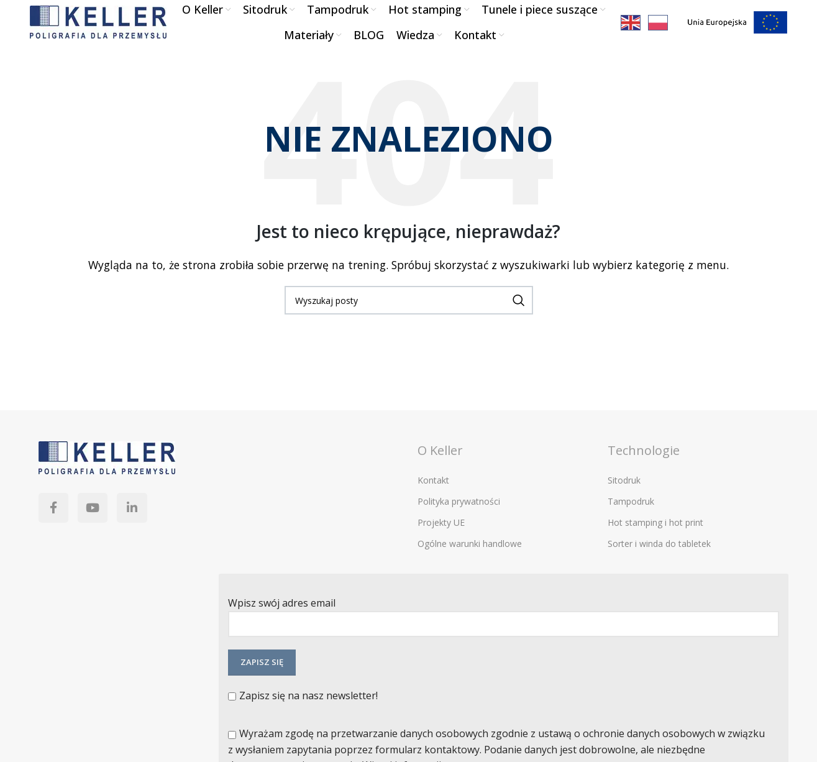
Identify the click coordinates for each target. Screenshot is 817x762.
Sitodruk (624, 497)
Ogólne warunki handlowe (470, 561)
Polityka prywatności (459, 519)
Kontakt (433, 497)
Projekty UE (441, 540)
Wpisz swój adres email (503, 630)
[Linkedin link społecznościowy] (150, 529)
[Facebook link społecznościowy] (57, 529)
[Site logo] (98, 30)
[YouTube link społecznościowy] (103, 529)
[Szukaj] (409, 317)
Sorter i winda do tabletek (659, 561)
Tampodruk (631, 519)
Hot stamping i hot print (655, 540)
